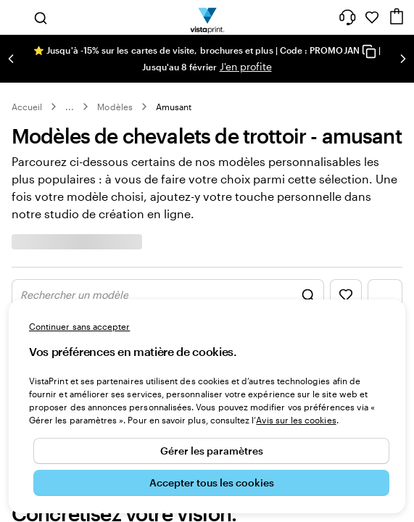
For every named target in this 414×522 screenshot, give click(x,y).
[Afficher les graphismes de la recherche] (168, 295)
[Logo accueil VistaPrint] (207, 17)
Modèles (114, 107)
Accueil (27, 107)
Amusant (173, 107)
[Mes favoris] (372, 17)
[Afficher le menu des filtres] (385, 295)
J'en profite (246, 66)
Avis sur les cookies (296, 420)
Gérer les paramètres (211, 450)
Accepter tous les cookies (211, 482)
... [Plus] (69, 106)
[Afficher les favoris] (346, 295)
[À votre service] (347, 17)
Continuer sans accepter (79, 326)
